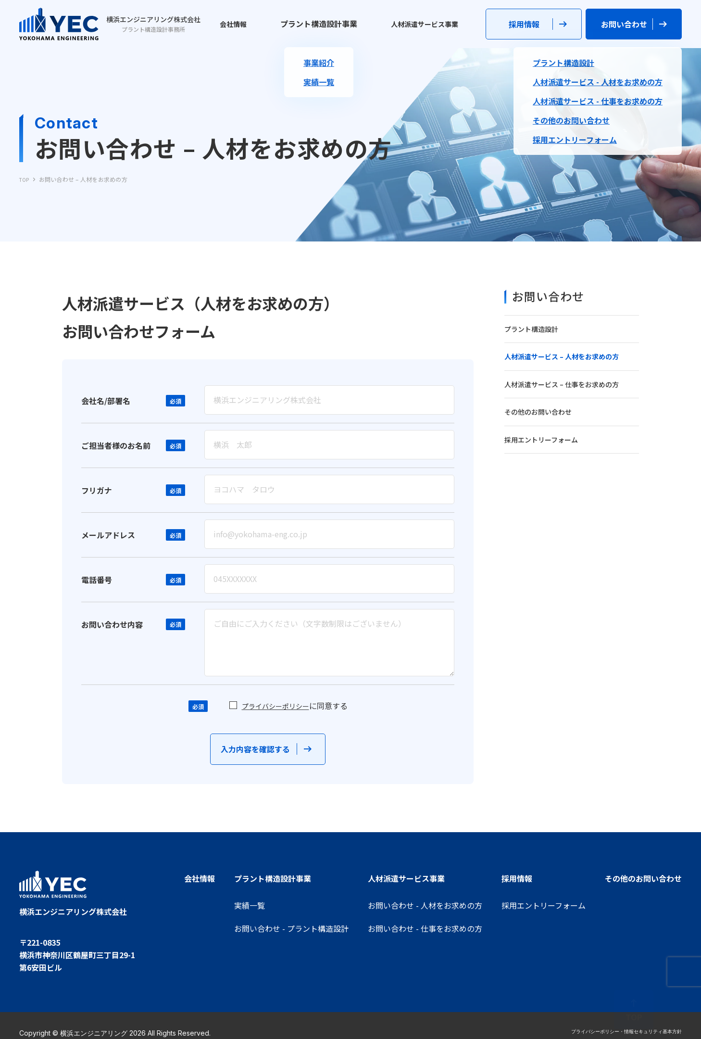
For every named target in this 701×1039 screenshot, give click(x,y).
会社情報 (237, 23)
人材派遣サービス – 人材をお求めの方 (561, 356)
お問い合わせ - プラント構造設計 (291, 928)
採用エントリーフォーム (541, 439)
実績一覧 (249, 905)
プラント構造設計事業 (315, 23)
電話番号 (96, 587)
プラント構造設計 (531, 329)
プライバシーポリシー (275, 713)
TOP (25, 179)
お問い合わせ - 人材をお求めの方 (425, 905)
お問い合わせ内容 (112, 631)
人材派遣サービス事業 (417, 23)
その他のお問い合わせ (538, 412)
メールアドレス (108, 542)
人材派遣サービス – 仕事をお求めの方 (561, 384)
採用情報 (516, 878)
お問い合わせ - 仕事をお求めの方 (425, 928)
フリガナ (96, 497)
